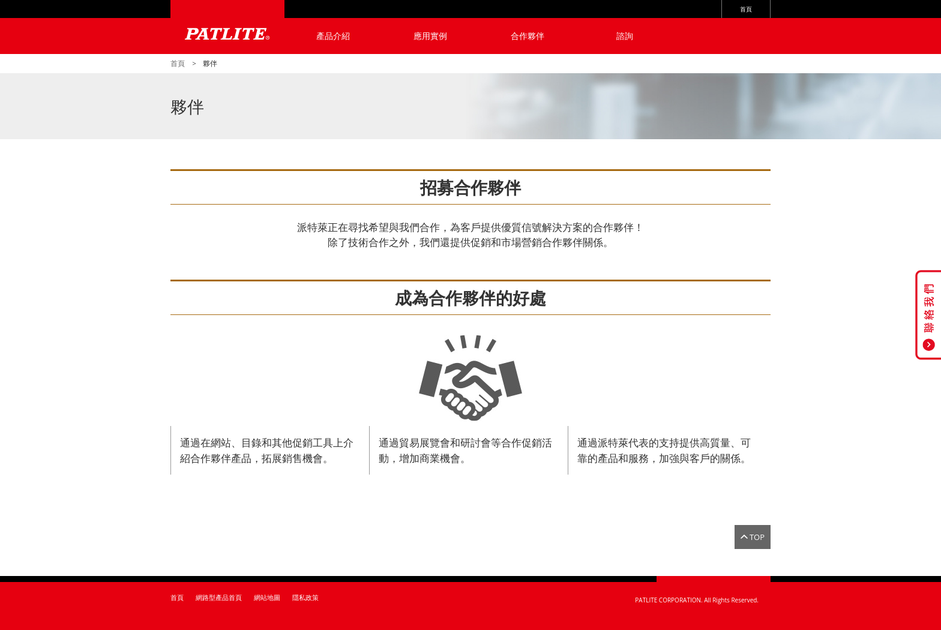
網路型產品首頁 (219, 597)
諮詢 (624, 35)
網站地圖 (267, 597)
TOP (757, 537)
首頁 (746, 9)
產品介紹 (333, 35)
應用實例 (430, 35)
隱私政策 (305, 597)
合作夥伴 (527, 35)
